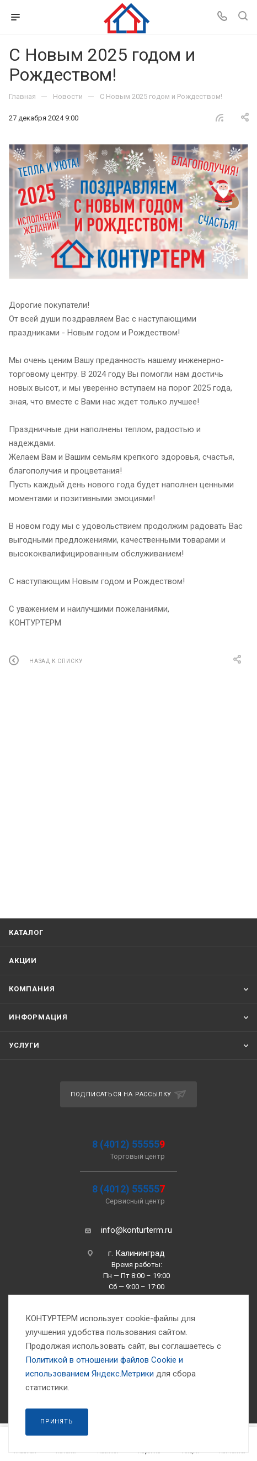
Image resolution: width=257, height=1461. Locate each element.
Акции (23, 961)
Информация (38, 1017)
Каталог (26, 932)
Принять (56, 1421)
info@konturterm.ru (136, 1230)
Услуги (24, 1045)
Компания (32, 989)
